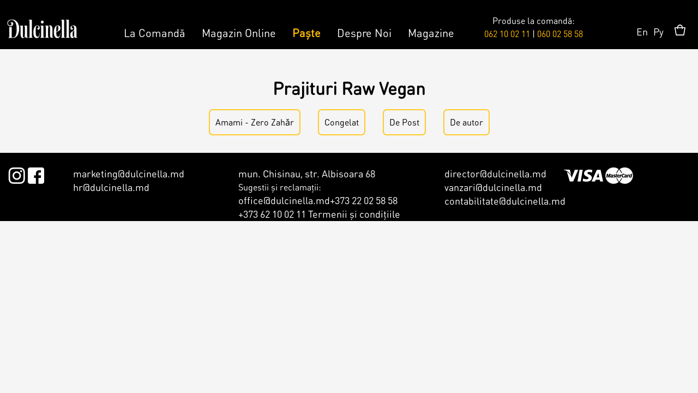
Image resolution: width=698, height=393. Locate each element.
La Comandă (154, 32)
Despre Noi (364, 32)
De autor (466, 122)
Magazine (431, 32)
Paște (306, 32)
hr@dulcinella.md (111, 187)
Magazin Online (239, 32)
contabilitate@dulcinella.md (504, 200)
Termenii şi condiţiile (354, 213)
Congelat (341, 122)
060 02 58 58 (560, 33)
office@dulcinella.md (284, 200)
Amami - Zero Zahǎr (254, 122)
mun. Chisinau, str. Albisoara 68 (306, 173)
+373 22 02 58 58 (364, 200)
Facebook (35, 173)
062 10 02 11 (507, 33)
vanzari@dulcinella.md (493, 187)
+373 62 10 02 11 (272, 213)
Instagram (16, 173)
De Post (404, 122)
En (642, 31)
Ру (658, 31)
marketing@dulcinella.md (128, 173)
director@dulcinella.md (495, 173)
